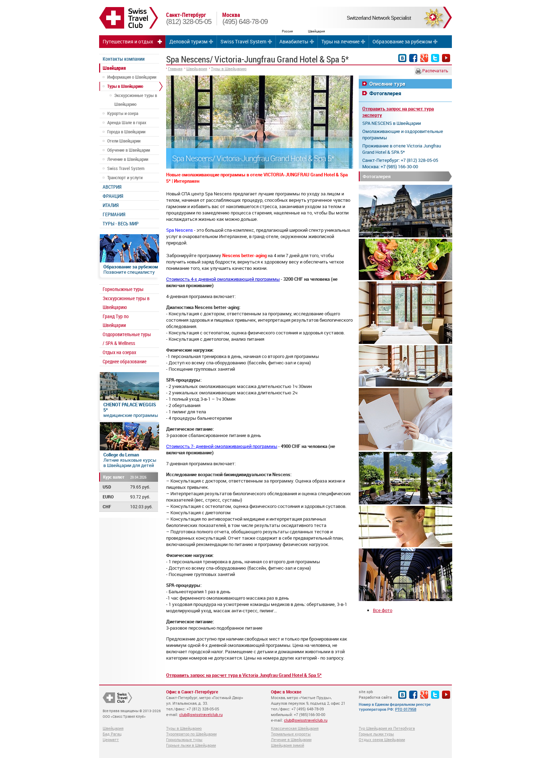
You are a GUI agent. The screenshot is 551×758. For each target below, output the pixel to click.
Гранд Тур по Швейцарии (116, 320)
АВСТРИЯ (112, 186)
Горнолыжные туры (123, 289)
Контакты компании (124, 58)
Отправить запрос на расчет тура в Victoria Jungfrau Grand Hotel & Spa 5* (244, 675)
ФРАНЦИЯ (113, 196)
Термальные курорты (291, 733)
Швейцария (114, 68)
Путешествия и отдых (128, 41)
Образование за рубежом (402, 41)
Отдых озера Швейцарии (382, 739)
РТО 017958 (405, 709)
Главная (175, 68)
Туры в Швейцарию (125, 86)
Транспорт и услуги (125, 177)
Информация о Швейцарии (131, 77)
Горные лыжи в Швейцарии (191, 745)
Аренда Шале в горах (126, 122)
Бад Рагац (112, 733)
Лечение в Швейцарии (127, 159)
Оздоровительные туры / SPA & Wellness (127, 338)
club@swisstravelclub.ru (201, 714)
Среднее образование (124, 361)
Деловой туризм (188, 41)
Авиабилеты (293, 41)
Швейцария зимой (287, 745)
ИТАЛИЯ (111, 205)
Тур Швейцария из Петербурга (387, 728)
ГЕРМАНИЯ (114, 214)
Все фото (382, 610)
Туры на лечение (340, 41)
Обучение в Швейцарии (128, 150)
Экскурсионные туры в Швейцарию (135, 99)
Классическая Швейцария (295, 728)
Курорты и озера (122, 113)
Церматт (111, 739)
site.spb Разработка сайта (375, 694)
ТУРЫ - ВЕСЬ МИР (121, 223)
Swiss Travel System (243, 41)
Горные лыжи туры (376, 733)
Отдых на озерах (119, 352)
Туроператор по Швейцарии (191, 733)
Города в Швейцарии (126, 131)
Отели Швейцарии (123, 141)
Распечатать (432, 71)
